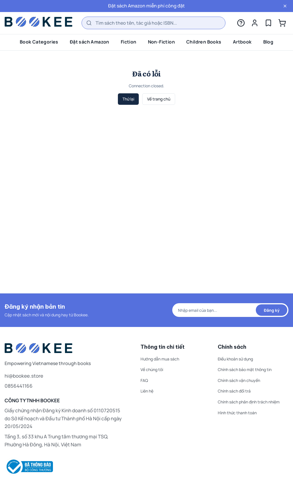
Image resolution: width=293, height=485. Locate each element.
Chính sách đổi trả (234, 391)
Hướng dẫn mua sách (159, 359)
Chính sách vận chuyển (239, 380)
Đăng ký (272, 310)
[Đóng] (285, 6)
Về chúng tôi (151, 369)
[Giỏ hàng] (282, 23)
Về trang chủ (158, 99)
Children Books (203, 42)
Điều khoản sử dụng (235, 359)
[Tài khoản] (254, 23)
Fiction (128, 42)
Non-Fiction (161, 42)
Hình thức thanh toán (237, 412)
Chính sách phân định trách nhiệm (249, 402)
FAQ (144, 380)
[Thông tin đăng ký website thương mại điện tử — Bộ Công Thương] (63, 467)
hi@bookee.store (24, 375)
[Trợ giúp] (241, 23)
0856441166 (19, 386)
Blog (268, 42)
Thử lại (128, 99)
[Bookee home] (38, 22)
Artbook (242, 42)
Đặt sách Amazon (89, 42)
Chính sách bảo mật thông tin (245, 369)
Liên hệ (146, 391)
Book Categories (39, 42)
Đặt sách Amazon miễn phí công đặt (146, 6)
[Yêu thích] (268, 23)
